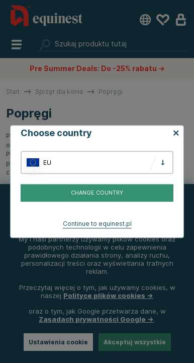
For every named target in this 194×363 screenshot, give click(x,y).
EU (47, 162)
